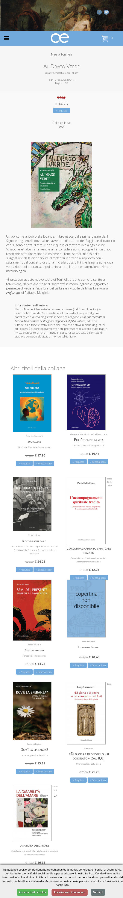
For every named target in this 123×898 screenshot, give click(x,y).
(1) (107, 38)
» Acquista (61, 110)
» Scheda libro (44, 463)
